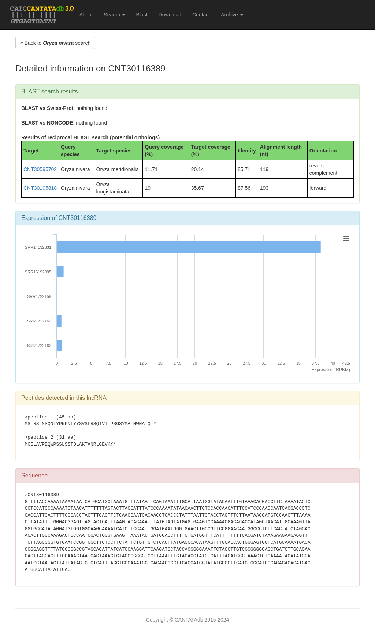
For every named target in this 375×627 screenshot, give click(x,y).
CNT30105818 (40, 188)
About (86, 15)
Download (170, 15)
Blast (142, 15)
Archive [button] (232, 15)
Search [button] (114, 15)
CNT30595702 (40, 169)
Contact (201, 15)
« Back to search (55, 43)
